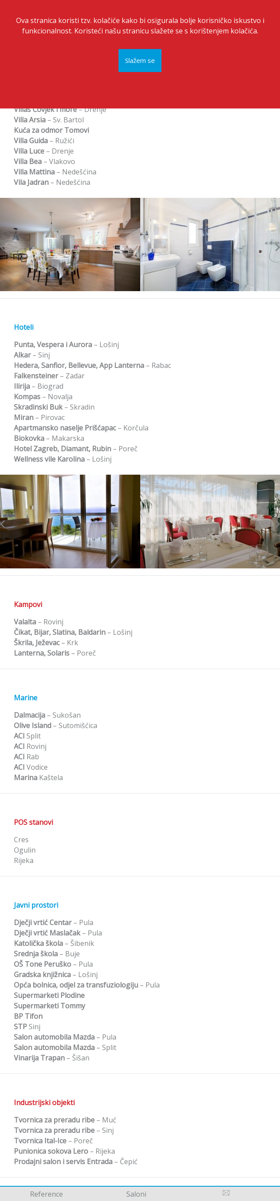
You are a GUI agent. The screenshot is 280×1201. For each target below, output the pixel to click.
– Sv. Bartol (49, 120)
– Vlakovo (44, 161)
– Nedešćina (55, 172)
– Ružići (44, 140)
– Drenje (60, 109)
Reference (46, 1194)
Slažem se (140, 57)
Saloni (136, 1194)
